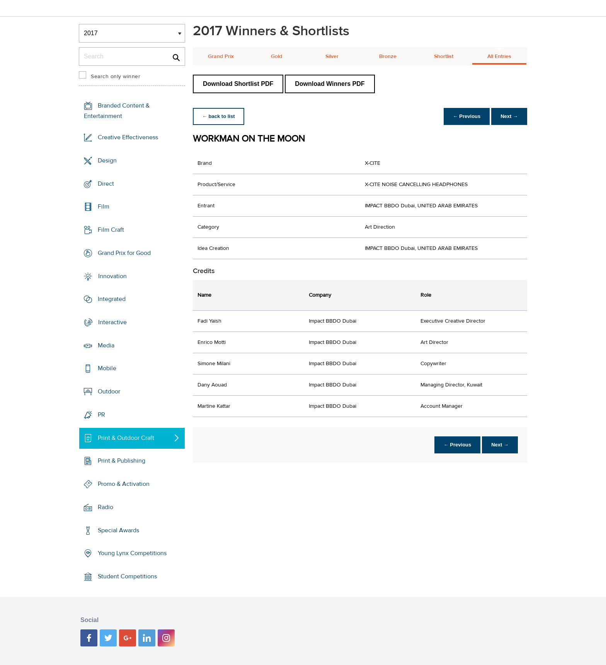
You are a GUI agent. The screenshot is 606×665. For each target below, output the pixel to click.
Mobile (107, 368)
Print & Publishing (121, 461)
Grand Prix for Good (124, 253)
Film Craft (111, 230)
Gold (276, 56)
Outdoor (109, 391)
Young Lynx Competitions (132, 553)
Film (103, 206)
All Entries (499, 56)
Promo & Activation (124, 484)
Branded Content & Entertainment (117, 111)
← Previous (467, 116)
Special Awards (118, 530)
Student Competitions (127, 576)
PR (101, 415)
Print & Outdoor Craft (126, 438)
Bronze (388, 56)
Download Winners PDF (329, 83)
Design (107, 160)
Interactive (112, 322)
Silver (332, 56)
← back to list (218, 116)
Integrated (112, 299)
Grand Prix (221, 56)
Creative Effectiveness (128, 137)
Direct (106, 183)
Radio (105, 507)
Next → (509, 116)
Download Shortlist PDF (238, 83)
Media (106, 345)
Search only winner (115, 76)
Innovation (112, 276)
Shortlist (443, 56)
